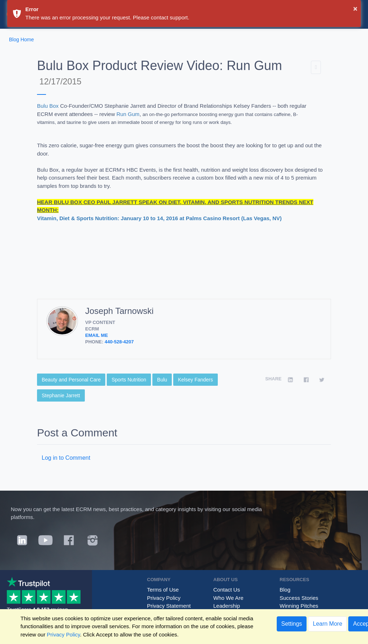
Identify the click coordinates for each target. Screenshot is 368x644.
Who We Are (228, 598)
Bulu (162, 380)
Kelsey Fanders (195, 380)
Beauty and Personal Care (71, 380)
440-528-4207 (119, 341)
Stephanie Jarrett (61, 395)
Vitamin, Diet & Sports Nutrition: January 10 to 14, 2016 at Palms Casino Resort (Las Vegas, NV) (159, 218)
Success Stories (299, 598)
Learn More (327, 624)
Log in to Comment (66, 458)
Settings (291, 624)
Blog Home (21, 39)
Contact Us (226, 590)
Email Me (96, 335)
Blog (285, 590)
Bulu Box (48, 106)
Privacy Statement (169, 606)
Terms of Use (163, 590)
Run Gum (127, 114)
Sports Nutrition (128, 380)
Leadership (226, 606)
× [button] (355, 9)
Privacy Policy (163, 598)
